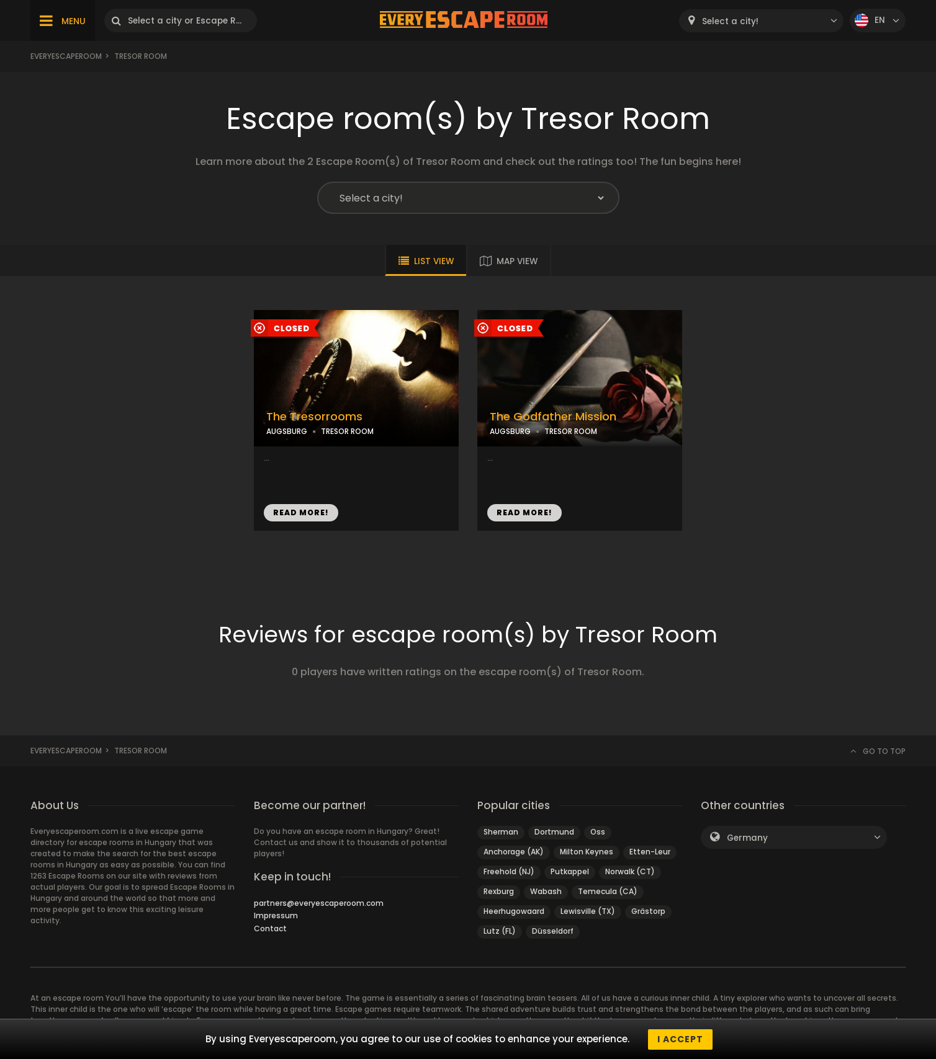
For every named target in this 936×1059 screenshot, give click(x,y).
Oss (597, 831)
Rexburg (499, 891)
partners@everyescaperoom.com (319, 903)
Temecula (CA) (607, 891)
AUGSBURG (286, 431)
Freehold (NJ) (509, 871)
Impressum (276, 915)
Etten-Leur (649, 851)
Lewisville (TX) (587, 911)
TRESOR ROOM (347, 431)
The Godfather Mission (553, 416)
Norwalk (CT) (630, 871)
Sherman (501, 831)
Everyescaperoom (66, 56)
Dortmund (554, 831)
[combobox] (761, 20)
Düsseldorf (553, 931)
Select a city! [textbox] (730, 21)
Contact (270, 928)
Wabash (546, 891)
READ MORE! (301, 512)
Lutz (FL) (500, 931)
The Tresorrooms (314, 416)
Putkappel (570, 871)
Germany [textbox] (747, 838)
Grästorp (648, 911)
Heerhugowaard (514, 911)
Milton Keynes (586, 851)
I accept (680, 1039)
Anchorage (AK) (514, 851)
